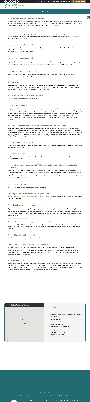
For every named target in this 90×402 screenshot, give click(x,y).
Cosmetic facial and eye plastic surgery (18, 21)
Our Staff (38, 6)
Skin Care (53, 6)
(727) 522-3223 (42, 1)
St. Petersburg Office (53, 1)
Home (33, 6)
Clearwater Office (66, 1)
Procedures (45, 6)
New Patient (73, 6)
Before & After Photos (63, 6)
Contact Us (81, 6)
